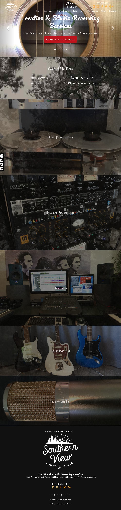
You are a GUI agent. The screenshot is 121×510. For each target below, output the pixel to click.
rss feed (64, 495)
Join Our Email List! (60, 484)
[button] (7, 28)
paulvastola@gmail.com (82, 83)
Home (38, 11)
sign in (69, 495)
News (103, 11)
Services (49, 11)
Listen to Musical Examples (60, 39)
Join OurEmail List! (72, 5)
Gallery (94, 11)
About (84, 11)
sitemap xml (58, 495)
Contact (113, 11)
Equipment (63, 11)
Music (74, 11)
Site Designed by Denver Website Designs (60, 504)
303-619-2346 (82, 77)
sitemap (52, 495)
